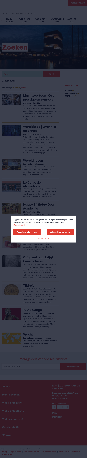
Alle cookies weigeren (60, 232)
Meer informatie (19, 225)
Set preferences (43, 238)
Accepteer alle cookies (27, 232)
